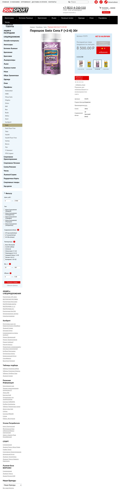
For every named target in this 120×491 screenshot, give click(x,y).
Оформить (106, 12)
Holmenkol (8, 91)
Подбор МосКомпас (9, 404)
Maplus (7, 100)
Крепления (8, 52)
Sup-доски (8, 186)
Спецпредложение (8, 316)
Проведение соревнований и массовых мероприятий (12, 348)
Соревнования (7, 445)
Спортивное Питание (12, 163)
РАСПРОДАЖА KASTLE (9, 304)
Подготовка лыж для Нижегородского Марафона (11, 325)
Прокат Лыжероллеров (10, 340)
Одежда (7, 79)
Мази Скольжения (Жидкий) (10, 210)
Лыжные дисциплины (9, 457)
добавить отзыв (80, 85)
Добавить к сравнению (79, 78)
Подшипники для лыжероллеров (8, 398)
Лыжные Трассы (8, 473)
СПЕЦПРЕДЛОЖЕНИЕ (12, 37)
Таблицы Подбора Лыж (10, 373)
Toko (6, 131)
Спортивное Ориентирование (10, 158)
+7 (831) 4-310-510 (74, 8)
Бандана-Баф (7, 395)
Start (6, 119)
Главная (5, 2)
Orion (7, 103)
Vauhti (7, 135)
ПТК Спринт (9, 153)
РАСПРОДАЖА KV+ (8, 309)
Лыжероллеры (9, 60)
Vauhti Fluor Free (11, 138)
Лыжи (6, 64)
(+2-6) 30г (97, 69)
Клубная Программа (9, 351)
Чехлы (6, 171)
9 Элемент (8, 150)
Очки (6, 83)
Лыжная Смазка (8, 376)
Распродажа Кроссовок (10, 302)
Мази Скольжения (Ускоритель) (10, 224)
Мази (6, 72)
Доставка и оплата (39, 2)
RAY (6, 106)
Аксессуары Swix (8, 409)
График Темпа (7, 449)
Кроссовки (8, 56)
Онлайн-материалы (11, 41)
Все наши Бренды (8, 488)
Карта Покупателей (9, 426)
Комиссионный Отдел (9, 356)
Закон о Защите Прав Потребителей (9, 436)
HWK (7, 94)
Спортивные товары (11, 182)
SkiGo (7, 116)
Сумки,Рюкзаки (10, 167)
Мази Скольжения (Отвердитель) (10, 214)
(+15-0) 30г (89, 69)
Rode (7, 113)
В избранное (103, 50)
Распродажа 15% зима (10, 297)
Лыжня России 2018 (9, 476)
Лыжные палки (10, 68)
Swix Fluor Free (10, 128)
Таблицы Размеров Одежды (11, 371)
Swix (6, 125)
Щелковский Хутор (8, 454)
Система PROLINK (8, 414)
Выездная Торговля (9, 361)
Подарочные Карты (11, 178)
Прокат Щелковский (9, 337)
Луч (6, 147)
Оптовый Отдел (7, 330)
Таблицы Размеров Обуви (11, 369)
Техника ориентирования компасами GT (10, 389)
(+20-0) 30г (106, 69)
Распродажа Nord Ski (9, 311)
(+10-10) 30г (81, 69)
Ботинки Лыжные (11, 48)
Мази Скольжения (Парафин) (10, 217)
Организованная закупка (10, 314)
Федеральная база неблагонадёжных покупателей (8, 431)
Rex (6, 109)
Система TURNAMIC (9, 402)
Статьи (5, 416)
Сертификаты (7, 358)
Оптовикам (25, 2)
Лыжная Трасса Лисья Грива (11, 447)
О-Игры (5, 411)
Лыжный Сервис (10, 175)
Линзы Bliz (6, 393)
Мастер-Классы (7, 344)
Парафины (8, 87)
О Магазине (15, 2)
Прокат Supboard (8, 342)
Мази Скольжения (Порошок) (10, 221)
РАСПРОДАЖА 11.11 (9, 306)
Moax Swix (8, 97)
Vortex (7, 141)
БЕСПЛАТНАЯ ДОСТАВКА (10, 299)
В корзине (108, 8)
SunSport (8, 122)
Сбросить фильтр (12, 285)
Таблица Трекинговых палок (11, 406)
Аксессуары (8, 44)
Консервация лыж (8, 386)
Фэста (7, 144)
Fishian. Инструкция (9, 418)
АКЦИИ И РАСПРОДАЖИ (9, 32)
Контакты (52, 2)
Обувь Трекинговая (11, 75)
